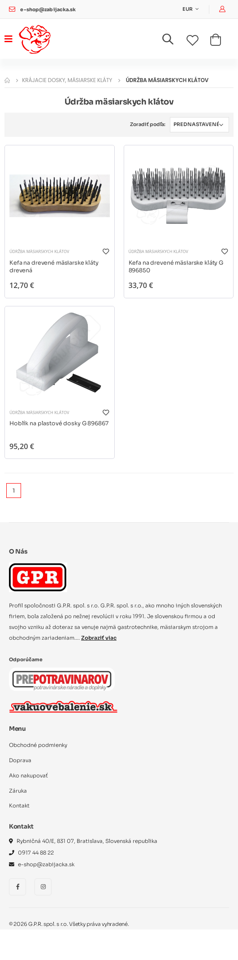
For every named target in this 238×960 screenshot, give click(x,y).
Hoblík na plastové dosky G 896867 (58, 423)
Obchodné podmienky (38, 745)
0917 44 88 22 (36, 853)
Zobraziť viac (99, 638)
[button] (173, 41)
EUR (188, 9)
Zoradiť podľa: (147, 124)
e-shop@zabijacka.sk (48, 10)
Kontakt (19, 806)
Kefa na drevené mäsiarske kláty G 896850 (176, 267)
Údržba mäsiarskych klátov (39, 251)
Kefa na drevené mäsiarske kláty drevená (54, 267)
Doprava (20, 760)
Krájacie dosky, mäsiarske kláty (67, 80)
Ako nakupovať (28, 775)
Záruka (18, 791)
